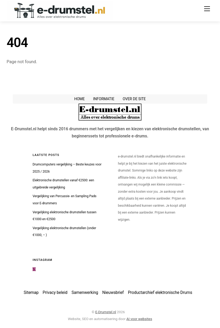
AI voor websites (139, 319)
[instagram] (34, 269)
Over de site (134, 99)
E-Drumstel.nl (105, 312)
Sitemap (31, 292)
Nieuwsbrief (113, 292)
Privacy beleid (55, 292)
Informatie (103, 99)
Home (79, 99)
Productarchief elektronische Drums (160, 292)
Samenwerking (85, 292)
